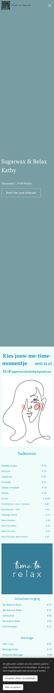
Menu (49, 5)
